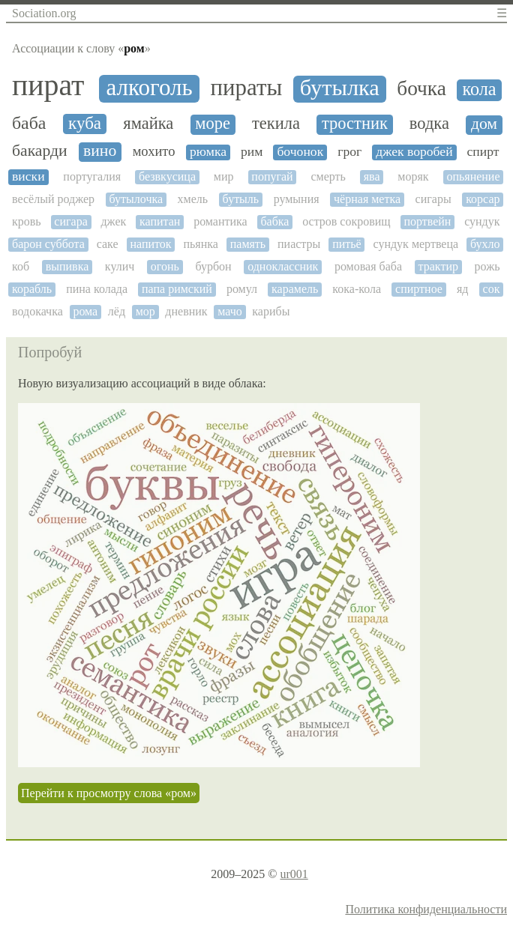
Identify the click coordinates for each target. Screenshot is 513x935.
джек (113, 221)
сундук (482, 221)
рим (251, 152)
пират (48, 86)
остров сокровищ (346, 221)
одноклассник (283, 266)
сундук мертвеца (416, 243)
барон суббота (48, 243)
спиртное (418, 288)
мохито (154, 151)
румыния (297, 199)
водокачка (37, 311)
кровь (26, 221)
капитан (160, 221)
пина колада (97, 288)
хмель (193, 199)
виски (28, 176)
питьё (347, 243)
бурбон (213, 266)
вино (99, 151)
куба (84, 123)
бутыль (241, 199)
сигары (434, 199)
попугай (271, 176)
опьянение (473, 176)
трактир (438, 266)
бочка (421, 88)
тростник (355, 124)
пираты (247, 88)
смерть (327, 176)
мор (145, 311)
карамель (295, 288)
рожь (487, 266)
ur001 (294, 874)
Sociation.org (44, 13)
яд (463, 288)
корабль (32, 288)
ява (372, 176)
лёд (116, 311)
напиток (150, 243)
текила (276, 124)
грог (350, 152)
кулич (119, 266)
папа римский (177, 288)
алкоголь (149, 87)
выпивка (67, 266)
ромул (241, 288)
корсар (483, 199)
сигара (70, 221)
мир (224, 176)
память (248, 243)
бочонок (300, 152)
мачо (230, 311)
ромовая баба (368, 266)
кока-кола (356, 288)
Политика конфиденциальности (426, 909)
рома (85, 311)
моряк (413, 176)
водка (429, 124)
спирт (483, 152)
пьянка (200, 243)
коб (20, 266)
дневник (186, 311)
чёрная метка (367, 199)
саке (107, 243)
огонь (165, 266)
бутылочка (137, 199)
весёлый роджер (53, 199)
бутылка (340, 88)
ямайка (148, 124)
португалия (92, 176)
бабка (274, 221)
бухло (485, 243)
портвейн (427, 221)
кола (479, 89)
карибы (271, 311)
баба (29, 123)
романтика (221, 221)
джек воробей (414, 152)
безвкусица (167, 176)
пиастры (299, 243)
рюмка (208, 152)
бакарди (40, 151)
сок (491, 288)
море (212, 124)
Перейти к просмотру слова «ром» (108, 793)
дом (484, 124)
